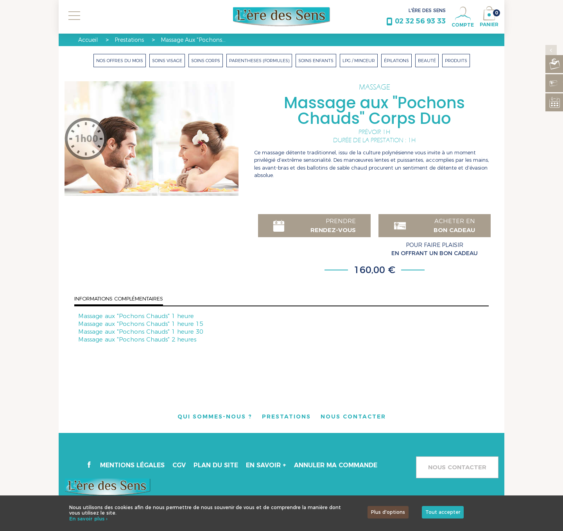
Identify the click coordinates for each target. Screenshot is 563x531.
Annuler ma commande (337, 465)
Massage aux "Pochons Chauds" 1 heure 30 (140, 331)
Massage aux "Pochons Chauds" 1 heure (136, 316)
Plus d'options (388, 512)
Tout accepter (442, 512)
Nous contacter (457, 467)
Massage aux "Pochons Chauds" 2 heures (137, 339)
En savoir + (267, 465)
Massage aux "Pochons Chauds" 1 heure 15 (140, 323)
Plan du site (216, 465)
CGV (179, 465)
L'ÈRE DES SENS (427, 10)
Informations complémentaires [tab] (118, 298)
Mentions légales (132, 465)
